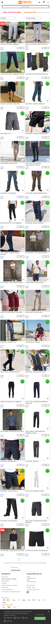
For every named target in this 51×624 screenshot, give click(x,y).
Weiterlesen (12, 615)
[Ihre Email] (24, 567)
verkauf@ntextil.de (31, 581)
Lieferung (4, 583)
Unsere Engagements (7, 589)
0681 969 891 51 (31, 585)
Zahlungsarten (5, 581)
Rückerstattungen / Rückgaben (9, 585)
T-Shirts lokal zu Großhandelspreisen (11, 591)
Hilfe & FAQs (5, 587)
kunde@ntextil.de (31, 578)
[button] (39, 2)
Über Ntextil (5, 576)
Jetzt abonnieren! (16, 570)
